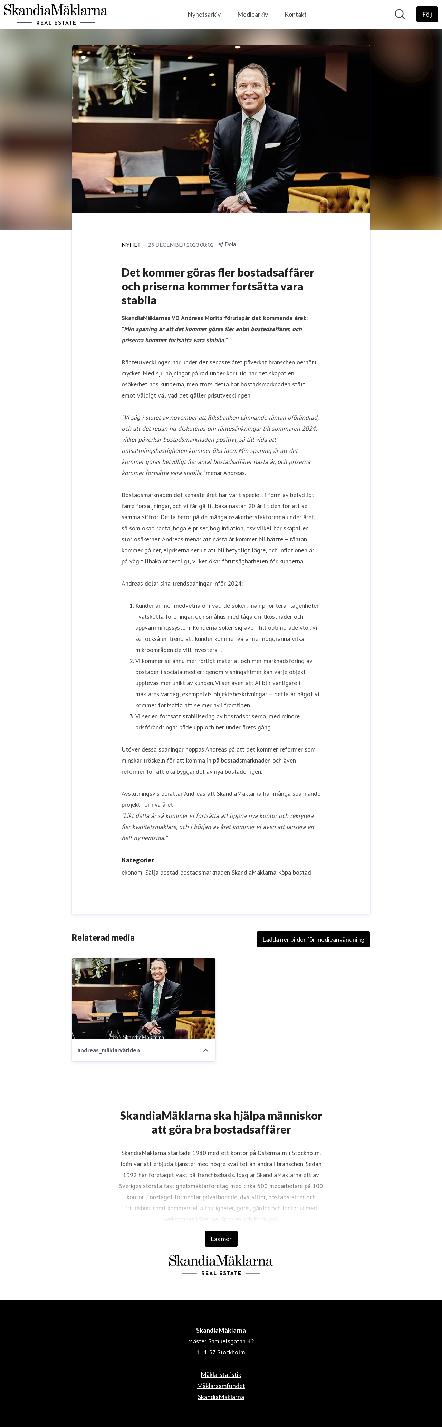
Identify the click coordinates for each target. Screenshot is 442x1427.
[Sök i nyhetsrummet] (399, 14)
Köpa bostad (294, 872)
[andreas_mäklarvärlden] (143, 998)
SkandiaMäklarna (254, 872)
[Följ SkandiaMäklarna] (427, 14)
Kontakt (296, 14)
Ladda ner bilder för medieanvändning (313, 939)
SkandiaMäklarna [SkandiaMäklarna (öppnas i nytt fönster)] (221, 1396)
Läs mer (221, 1238)
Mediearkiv (252, 14)
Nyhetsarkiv (204, 14)
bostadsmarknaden (205, 872)
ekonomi (133, 872)
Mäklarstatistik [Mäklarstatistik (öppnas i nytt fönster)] (221, 1374)
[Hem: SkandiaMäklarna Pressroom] (56, 14)
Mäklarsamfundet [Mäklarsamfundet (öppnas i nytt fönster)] (221, 1385)
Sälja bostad (162, 872)
